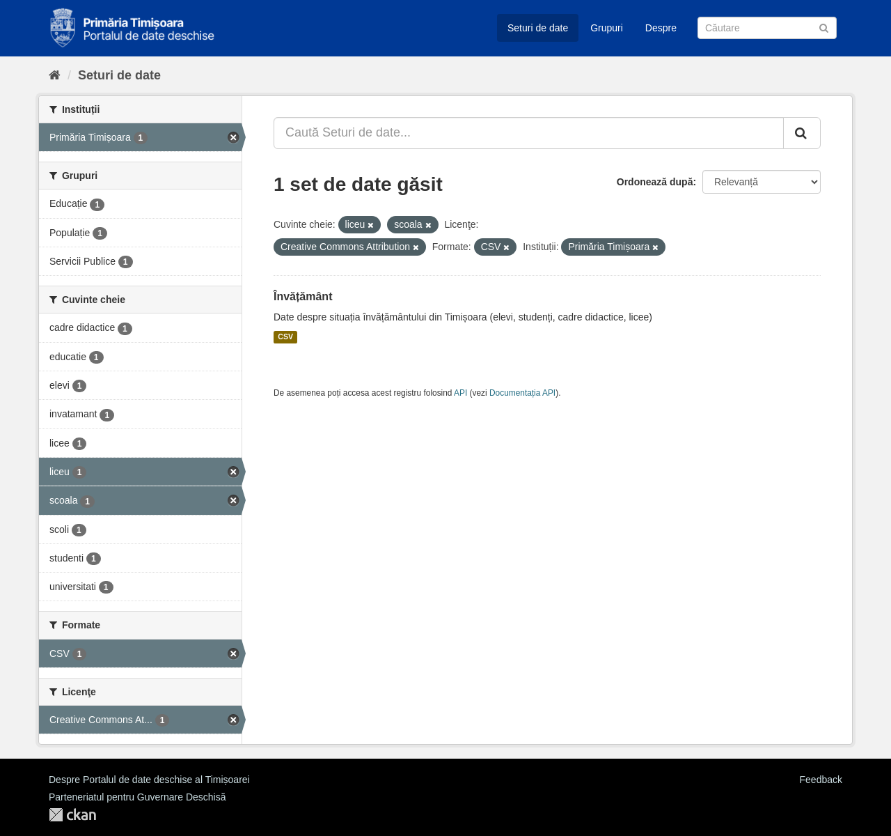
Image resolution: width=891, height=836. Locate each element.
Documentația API (522, 393)
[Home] (55, 75)
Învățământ (303, 296)
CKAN (72, 814)
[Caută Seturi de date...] (529, 133)
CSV (285, 337)
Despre (661, 27)
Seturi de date (537, 27)
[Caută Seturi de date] (767, 28)
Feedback (821, 779)
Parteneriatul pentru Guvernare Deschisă (137, 797)
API (460, 393)
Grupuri (606, 27)
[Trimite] (824, 27)
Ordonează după (655, 181)
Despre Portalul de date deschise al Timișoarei (149, 779)
